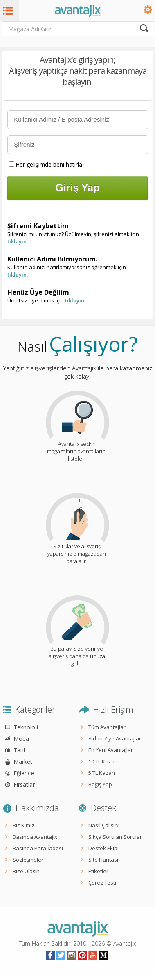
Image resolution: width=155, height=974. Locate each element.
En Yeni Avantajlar (110, 750)
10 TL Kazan (103, 761)
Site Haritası (103, 859)
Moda (21, 738)
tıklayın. (17, 241)
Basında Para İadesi (38, 848)
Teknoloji (25, 727)
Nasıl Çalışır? (103, 825)
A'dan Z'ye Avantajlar (114, 738)
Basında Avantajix (35, 836)
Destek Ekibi (103, 848)
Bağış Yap (100, 784)
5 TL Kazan (101, 772)
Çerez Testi (102, 882)
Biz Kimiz (23, 825)
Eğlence (23, 773)
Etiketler (98, 871)
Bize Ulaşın (26, 871)
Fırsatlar (24, 784)
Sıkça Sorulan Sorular (115, 836)
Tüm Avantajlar (107, 727)
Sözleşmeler (28, 859)
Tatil (19, 750)
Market (22, 761)
